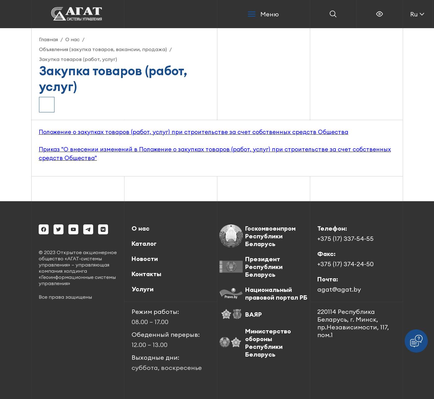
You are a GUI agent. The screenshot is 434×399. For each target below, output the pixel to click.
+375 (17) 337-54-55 (345, 238)
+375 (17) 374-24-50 (345, 264)
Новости (145, 258)
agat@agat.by (339, 289)
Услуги (143, 289)
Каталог (144, 243)
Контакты (146, 274)
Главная (48, 39)
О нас (72, 39)
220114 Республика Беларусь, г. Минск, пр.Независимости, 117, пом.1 (353, 323)
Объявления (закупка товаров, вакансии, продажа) (103, 49)
